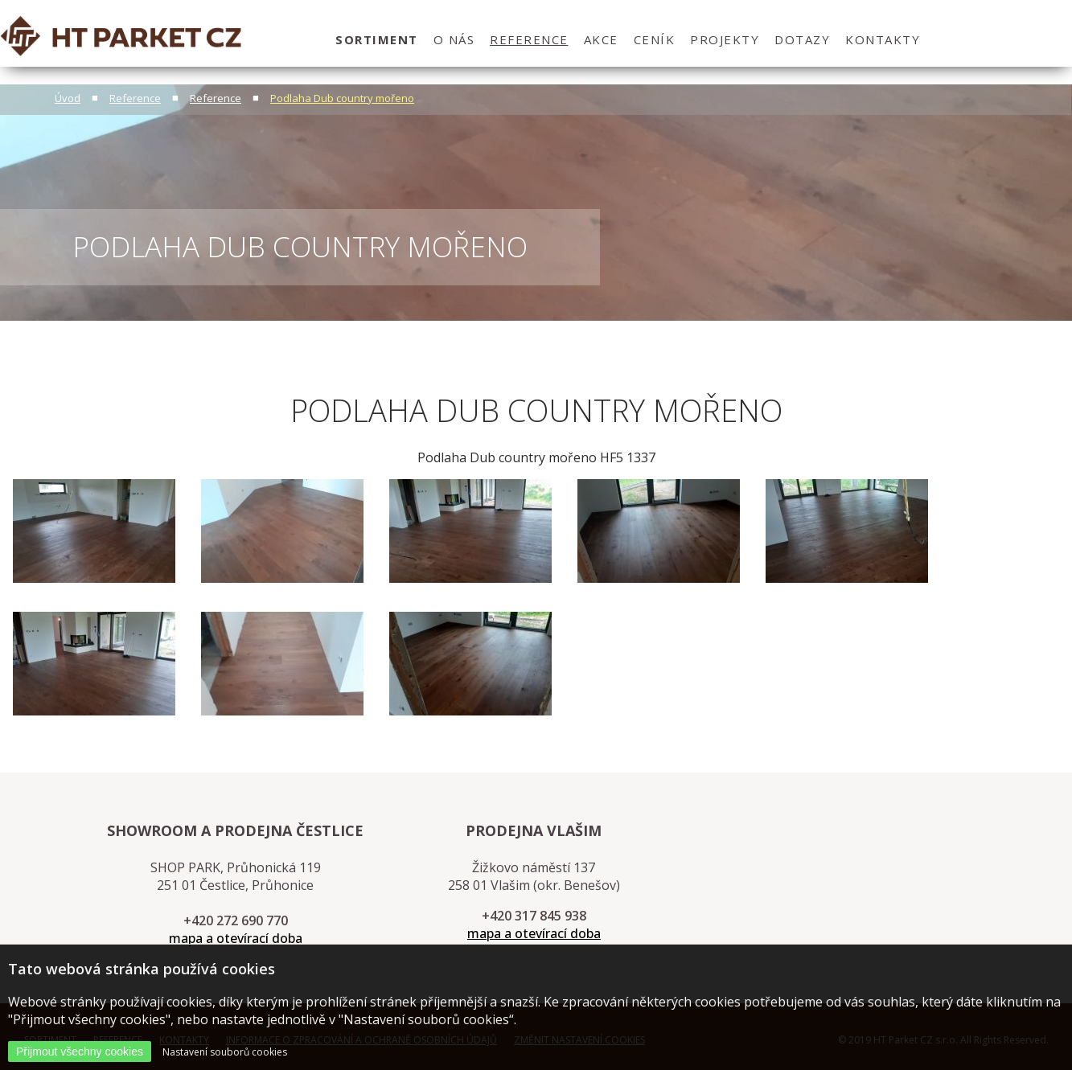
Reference (529, 39)
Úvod (67, 98)
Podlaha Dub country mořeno (342, 98)
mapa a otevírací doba (235, 938)
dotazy (802, 39)
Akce (601, 39)
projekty (724, 39)
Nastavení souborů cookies (224, 1052)
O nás (454, 39)
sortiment (376, 39)
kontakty (882, 39)
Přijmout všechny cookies (79, 1051)
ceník (655, 39)
